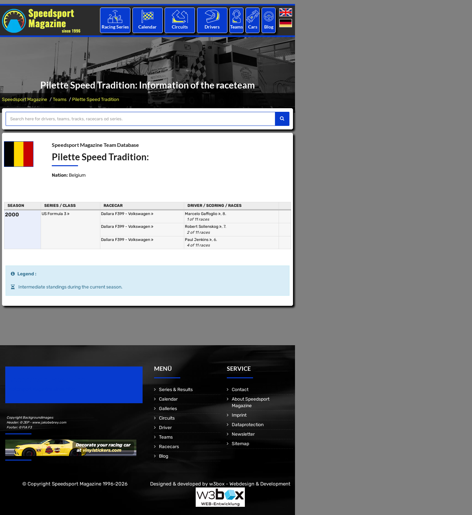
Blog (268, 27)
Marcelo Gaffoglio (203, 213)
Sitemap (240, 443)
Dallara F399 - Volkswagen (127, 213)
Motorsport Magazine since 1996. (43, 389)
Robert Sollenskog (203, 226)
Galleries (168, 408)
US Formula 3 (55, 213)
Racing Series (115, 27)
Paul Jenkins (198, 239)
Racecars (169, 446)
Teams (236, 27)
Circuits (180, 27)
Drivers (212, 27)
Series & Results (176, 389)
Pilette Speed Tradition (95, 99)
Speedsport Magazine (24, 99)
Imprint (239, 415)
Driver (165, 427)
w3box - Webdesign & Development (249, 484)
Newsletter (243, 434)
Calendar (147, 27)
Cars (252, 27)
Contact (240, 389)
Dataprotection (248, 424)
